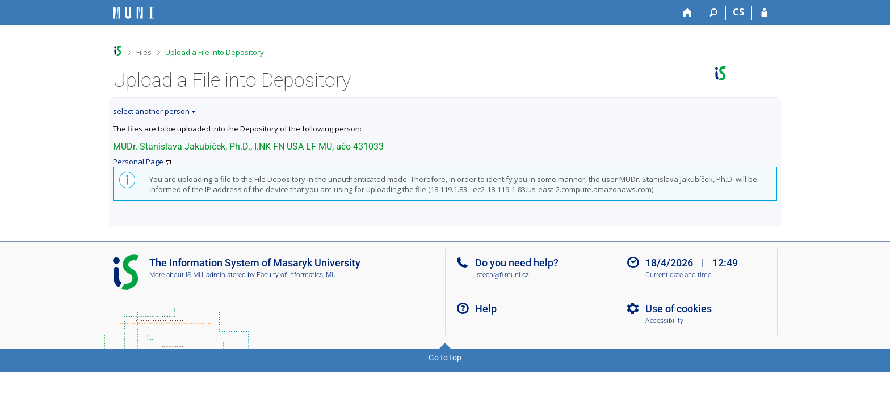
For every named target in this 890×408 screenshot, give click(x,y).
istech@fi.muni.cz (502, 275)
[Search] (713, 13)
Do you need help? (517, 263)
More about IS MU (176, 275)
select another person (151, 111)
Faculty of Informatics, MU (296, 275)
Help (486, 308)
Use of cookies (678, 308)
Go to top (445, 357)
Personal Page (138, 161)
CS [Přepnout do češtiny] (738, 12)
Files (144, 52)
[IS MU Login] (764, 13)
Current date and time (678, 275)
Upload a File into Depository (214, 52)
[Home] (687, 13)
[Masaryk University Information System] (133, 13)
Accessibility (664, 321)
